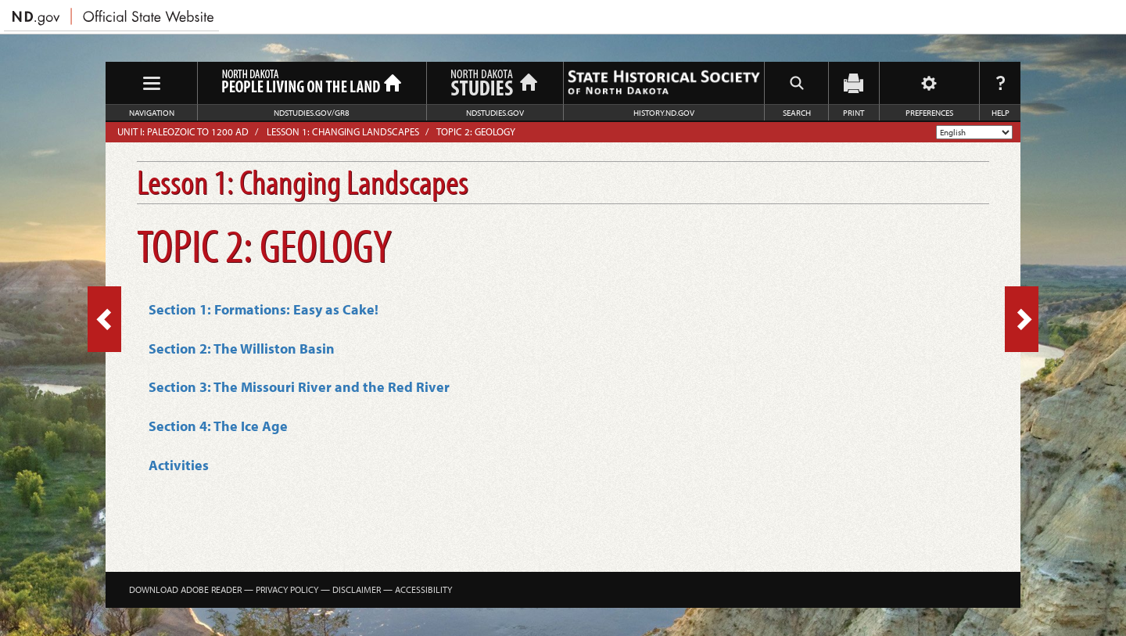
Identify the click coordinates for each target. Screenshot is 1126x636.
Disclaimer (356, 589)
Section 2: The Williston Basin (242, 349)
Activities (179, 465)
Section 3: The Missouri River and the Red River (299, 387)
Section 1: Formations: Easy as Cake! (263, 309)
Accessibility (423, 589)
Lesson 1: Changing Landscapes (343, 131)
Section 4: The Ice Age (218, 426)
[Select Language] (974, 132)
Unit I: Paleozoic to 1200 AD (183, 131)
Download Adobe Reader (185, 589)
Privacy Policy (287, 589)
